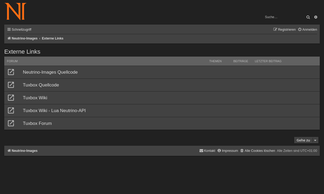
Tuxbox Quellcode (41, 85)
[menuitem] (307, 29)
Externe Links (22, 51)
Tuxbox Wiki (35, 97)
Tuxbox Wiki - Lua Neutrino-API (54, 110)
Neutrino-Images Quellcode (50, 72)
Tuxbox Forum (37, 123)
